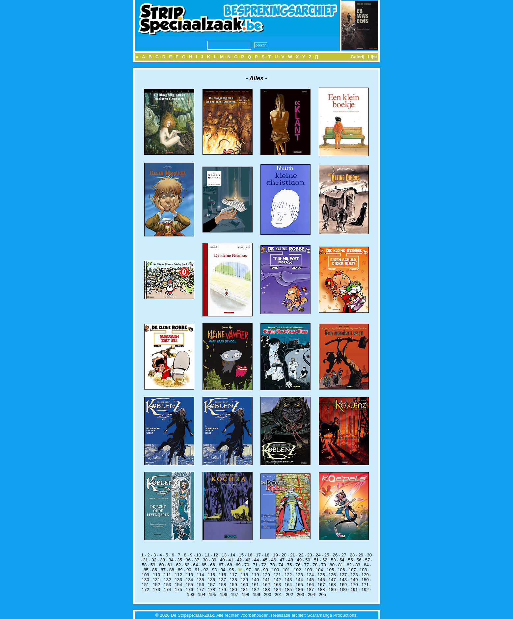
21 (292, 554)
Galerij (357, 56)
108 (363, 569)
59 (152, 564)
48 (290, 559)
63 (186, 564)
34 (171, 559)
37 (196, 559)
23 (309, 554)
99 (265, 569)
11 (207, 554)
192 (365, 589)
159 (233, 584)
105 (330, 569)
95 (231, 569)
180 (233, 589)
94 (223, 569)
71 (255, 564)
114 (200, 574)
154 (178, 584)
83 (357, 564)
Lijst (372, 56)
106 (341, 569)
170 (354, 584)
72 (263, 564)
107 (352, 569)
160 (244, 584)
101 (286, 569)
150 (365, 579)
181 (244, 589)
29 (360, 554)
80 (332, 564)
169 (343, 584)
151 (145, 584)
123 (299, 574)
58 (144, 564)
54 (341, 559)
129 (365, 574)
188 (321, 589)
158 (222, 584)
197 (234, 594)
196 (223, 594)
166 (310, 584)
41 (231, 559)
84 (366, 564)
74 (281, 564)
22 (301, 554)
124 (310, 574)
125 (321, 574)
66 (212, 564)
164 (288, 584)
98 (257, 569)
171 (365, 584)
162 (266, 584)
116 (222, 574)
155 (189, 584)
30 (369, 554)
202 (289, 594)
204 (311, 594)
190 (343, 589)
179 (222, 589)
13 (224, 554)
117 (233, 574)
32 (153, 559)
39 (213, 559)
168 (332, 584)
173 (156, 589)
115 (211, 574)
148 (343, 579)
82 (349, 564)
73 (272, 564)
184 (277, 589)
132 (167, 579)
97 (248, 569)
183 (266, 589)
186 (299, 589)
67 (221, 564)
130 (145, 579)
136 (211, 579)
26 (335, 554)
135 (200, 579)
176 (189, 589)
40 (222, 559)
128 (354, 574)
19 (275, 554)
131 (156, 579)
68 (229, 564)
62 (178, 564)
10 (198, 554)
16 (249, 554)
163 (277, 584)
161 (255, 584)
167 (321, 584)
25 (326, 554)
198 (245, 594)
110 (156, 574)
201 (278, 594)
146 (321, 579)
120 (266, 574)
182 (255, 589)
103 (308, 569)
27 (343, 554)
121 (277, 574)
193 (190, 594)
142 (277, 579)
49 (299, 559)
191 (354, 589)
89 (180, 569)
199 (256, 594)
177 (200, 589)
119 (255, 574)
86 (154, 569)
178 (211, 589)
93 (214, 569)
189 (332, 589)
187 (310, 589)
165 (299, 584)
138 (233, 579)
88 (171, 569)
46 (273, 559)
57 (367, 559)
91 (197, 569)
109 (145, 574)
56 (359, 559)
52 (324, 559)
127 (343, 574)
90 (188, 569)
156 (200, 584)
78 (314, 564)
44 (256, 559)
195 (212, 594)
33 (162, 559)
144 (299, 579)
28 (352, 554)
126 (332, 574)
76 (298, 564)
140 (255, 579)
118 (244, 574)
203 (300, 594)
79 (323, 564)
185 (288, 589)
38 (205, 559)
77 (306, 564)
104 (319, 569)
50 (307, 559)
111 (167, 574)
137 (222, 579)
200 (267, 594)
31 (145, 559)
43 (248, 559)
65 (204, 564)
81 (340, 564)
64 (195, 564)
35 (179, 559)
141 (266, 579)
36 (188, 559)
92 (205, 569)
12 (215, 554)
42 (239, 559)
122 (288, 574)
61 (170, 564)
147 (332, 579)
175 (178, 589)
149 (354, 579)
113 (189, 574)
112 (178, 574)
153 (167, 584)
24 (318, 554)
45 (265, 559)
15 (241, 554)
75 (289, 564)
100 (275, 569)
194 (201, 594)
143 (288, 579)
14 (232, 554)
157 (211, 584)
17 (258, 554)
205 (322, 594)
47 (282, 559)
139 (244, 579)
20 (284, 554)
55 (350, 559)
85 (146, 569)
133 (178, 579)
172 (145, 589)
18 (266, 554)
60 (161, 564)
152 (156, 584)
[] (316, 56)
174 (167, 589)
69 (238, 564)
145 (310, 579)
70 (246, 564)
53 (333, 559)
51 (316, 559)
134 (189, 579)
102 (297, 569)
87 (163, 569)
